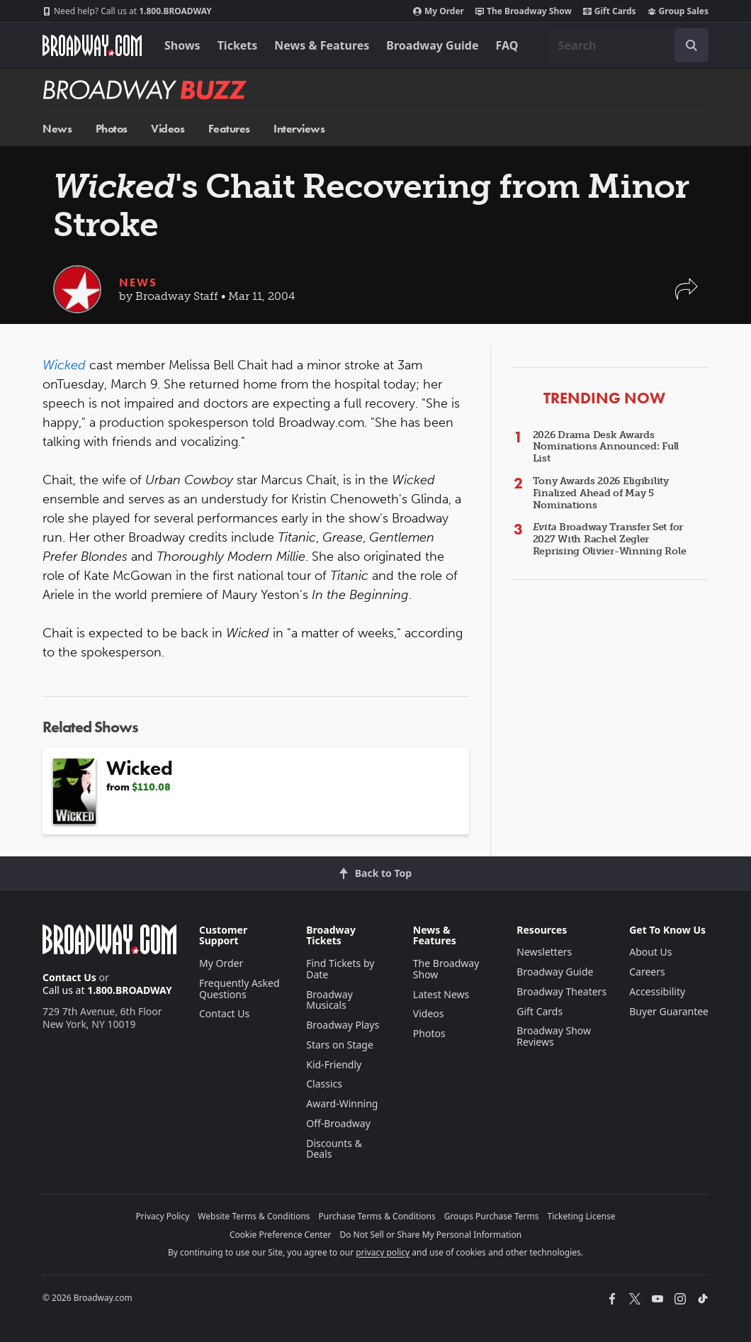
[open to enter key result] (691, 45)
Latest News (441, 994)
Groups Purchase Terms (491, 1216)
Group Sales (678, 11)
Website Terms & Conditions (254, 1216)
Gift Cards (609, 11)
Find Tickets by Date (340, 968)
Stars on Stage (339, 1044)
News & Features (321, 45)
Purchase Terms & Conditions (377, 1216)
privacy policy (383, 1252)
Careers (647, 971)
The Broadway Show (523, 11)
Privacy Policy (163, 1216)
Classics (324, 1083)
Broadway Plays (342, 1024)
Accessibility (657, 991)
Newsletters (544, 951)
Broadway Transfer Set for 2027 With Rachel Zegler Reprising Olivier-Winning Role (610, 539)
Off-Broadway (338, 1123)
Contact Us (69, 977)
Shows (182, 45)
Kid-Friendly (333, 1064)
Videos (167, 128)
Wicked (64, 365)
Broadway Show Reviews (553, 1036)
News (57, 128)
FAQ (507, 45)
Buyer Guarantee (668, 1011)
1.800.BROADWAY (127, 11)
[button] (686, 296)
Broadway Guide (432, 45)
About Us (650, 951)
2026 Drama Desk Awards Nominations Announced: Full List (606, 447)
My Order (438, 11)
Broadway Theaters (561, 991)
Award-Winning (342, 1103)
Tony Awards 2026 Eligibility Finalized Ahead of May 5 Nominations (601, 493)
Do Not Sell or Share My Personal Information (430, 1235)
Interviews (298, 128)
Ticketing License (582, 1216)
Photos (112, 128)
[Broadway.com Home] (92, 45)
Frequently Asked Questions (239, 988)
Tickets (238, 45)
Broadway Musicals (329, 1000)
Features (229, 128)
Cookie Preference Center (281, 1235)
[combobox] (627, 45)
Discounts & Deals (334, 1148)
